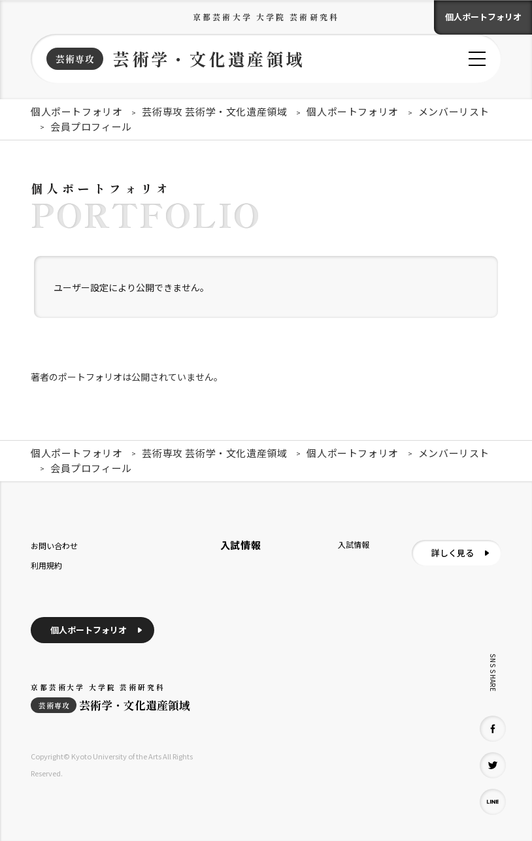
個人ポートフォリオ (483, 16)
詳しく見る (452, 553)
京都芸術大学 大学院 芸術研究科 (266, 16)
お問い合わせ (54, 545)
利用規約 (46, 565)
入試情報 (353, 544)
